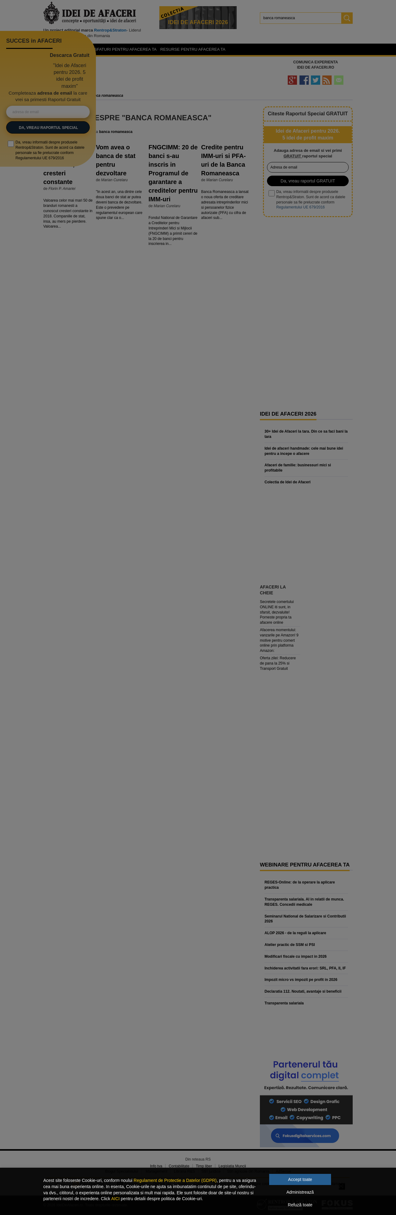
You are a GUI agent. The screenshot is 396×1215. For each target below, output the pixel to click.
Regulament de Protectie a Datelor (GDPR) (175, 1180)
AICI (115, 1198)
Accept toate (300, 1179)
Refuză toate (300, 1204)
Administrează (300, 1192)
